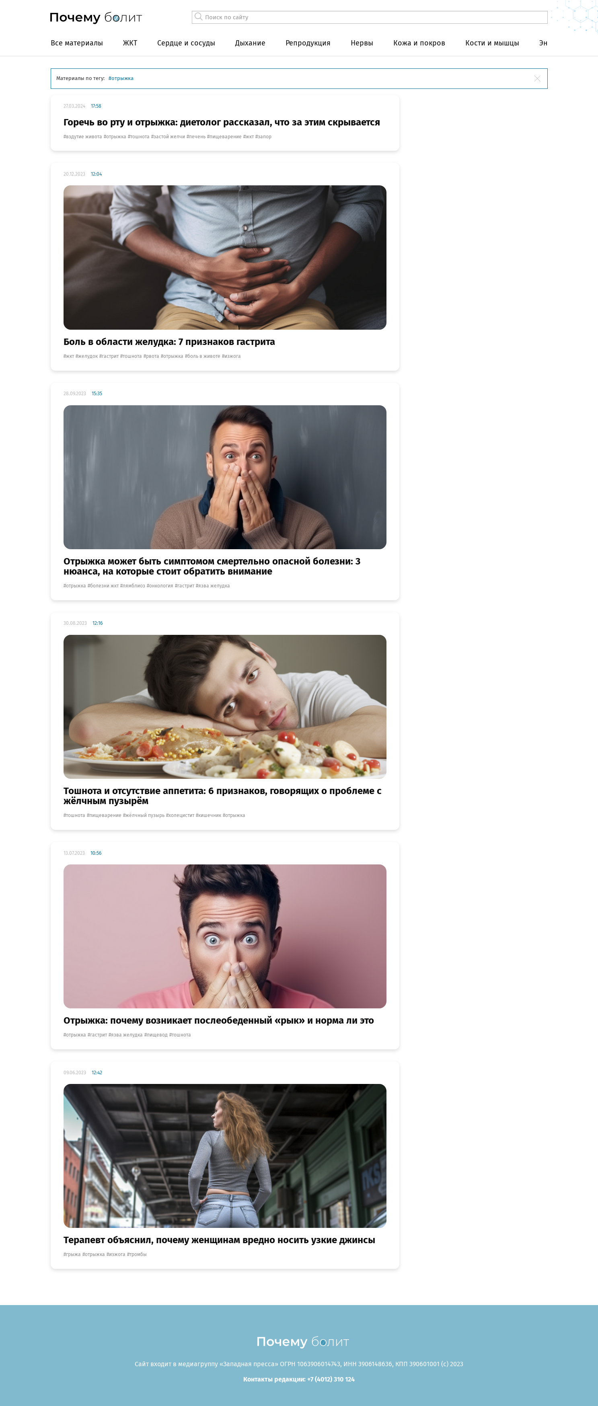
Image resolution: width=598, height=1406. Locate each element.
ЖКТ (130, 43)
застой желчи (169, 137)
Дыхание (250, 43)
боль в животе (203, 356)
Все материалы (77, 43)
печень (197, 137)
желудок (88, 356)
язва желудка (214, 586)
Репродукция (308, 43)
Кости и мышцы (492, 43)
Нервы (362, 43)
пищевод (157, 1035)
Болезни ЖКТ (104, 586)
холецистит (181, 815)
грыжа (73, 1254)
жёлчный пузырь (144, 815)
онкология (161, 586)
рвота (152, 356)
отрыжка (116, 137)
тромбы (138, 1254)
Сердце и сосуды (186, 43)
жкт (250, 137)
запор (264, 137)
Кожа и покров (419, 43)
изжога (232, 356)
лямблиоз (134, 586)
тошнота (140, 137)
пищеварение (226, 137)
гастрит (110, 356)
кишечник (209, 815)
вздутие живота (84, 137)
